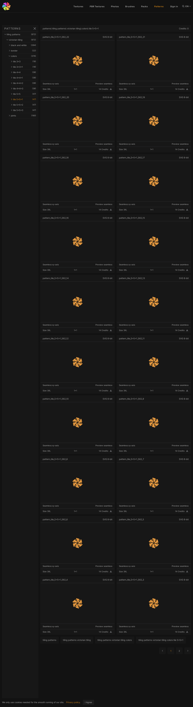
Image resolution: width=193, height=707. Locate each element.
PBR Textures (97, 6)
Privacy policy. (73, 702)
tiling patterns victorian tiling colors (125, 640)
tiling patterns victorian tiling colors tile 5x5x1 (75, 648)
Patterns (159, 6)
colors (27, 56)
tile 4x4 (28, 72)
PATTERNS (12, 28)
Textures (78, 6)
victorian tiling (26, 39)
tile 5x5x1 (28, 99)
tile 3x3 (28, 61)
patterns (57, 28)
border (27, 50)
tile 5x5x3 (28, 110)
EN (188, 6)
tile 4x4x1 (28, 77)
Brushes (130, 6)
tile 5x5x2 (28, 104)
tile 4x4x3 (28, 88)
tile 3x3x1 (28, 66)
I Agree (88, 702)
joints (27, 115)
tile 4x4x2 (28, 83)
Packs (144, 6)
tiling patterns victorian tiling (87, 640)
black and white (27, 45)
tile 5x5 (28, 94)
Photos (115, 6)
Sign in (174, 6)
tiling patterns (25, 34)
